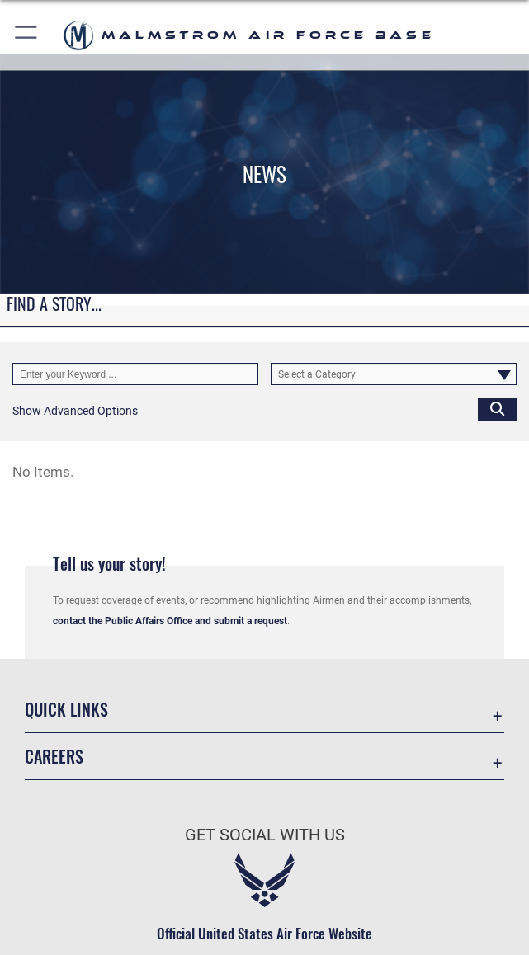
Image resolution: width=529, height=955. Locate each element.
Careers (54, 756)
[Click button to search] (497, 409)
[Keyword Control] (135, 374)
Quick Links (66, 709)
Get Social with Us (265, 834)
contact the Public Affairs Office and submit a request (170, 621)
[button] (27, 35)
